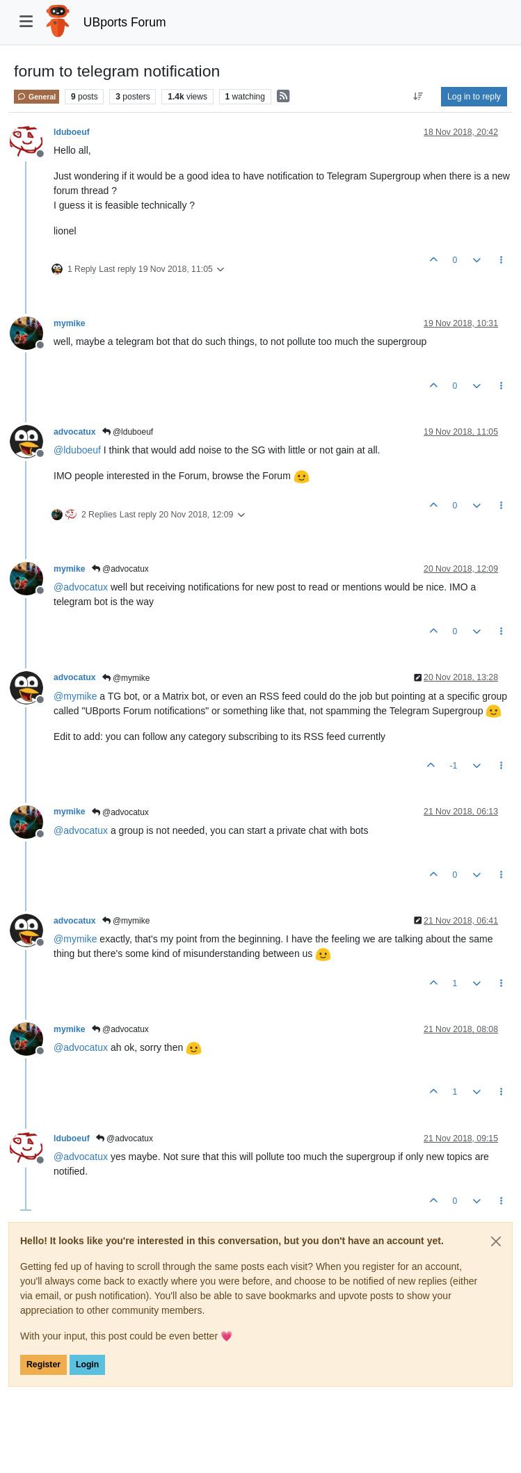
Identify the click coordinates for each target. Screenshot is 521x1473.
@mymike (126, 678)
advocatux (75, 432)
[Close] (496, 1241)
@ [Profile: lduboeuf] (77, 450)
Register (43, 1364)
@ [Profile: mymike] (75, 696)
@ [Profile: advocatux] (81, 587)
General (36, 96)
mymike (70, 323)
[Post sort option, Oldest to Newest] (418, 96)
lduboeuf (72, 132)
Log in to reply (474, 97)
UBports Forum (124, 22)
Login (87, 1364)
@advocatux (120, 569)
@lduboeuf (128, 432)
